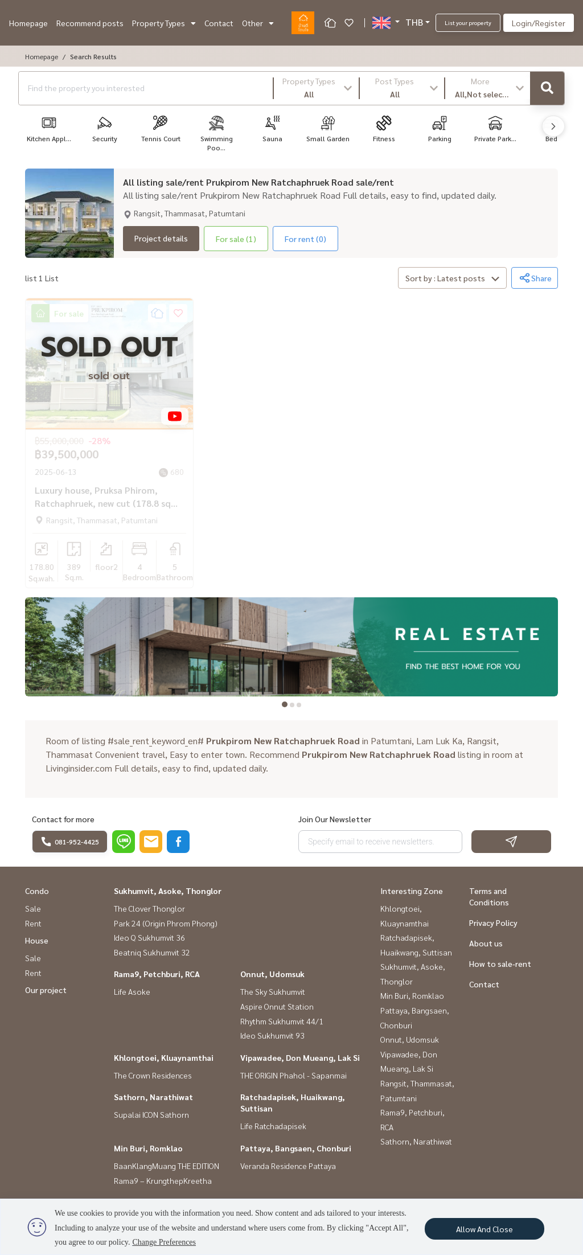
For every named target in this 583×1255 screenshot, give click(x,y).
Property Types (164, 23)
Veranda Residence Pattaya (288, 1165)
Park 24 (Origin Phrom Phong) (165, 923)
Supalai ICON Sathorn (151, 1114)
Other (258, 23)
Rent (33, 923)
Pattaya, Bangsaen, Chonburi (295, 1148)
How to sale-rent (500, 963)
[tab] (285, 704)
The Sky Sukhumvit (272, 991)
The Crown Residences (153, 1075)
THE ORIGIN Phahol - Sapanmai (293, 1075)
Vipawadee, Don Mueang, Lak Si (300, 1057)
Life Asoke (132, 991)
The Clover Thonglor (149, 908)
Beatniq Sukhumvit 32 (152, 952)
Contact (218, 23)
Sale (33, 908)
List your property (468, 22)
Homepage (28, 23)
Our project (46, 990)
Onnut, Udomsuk (272, 974)
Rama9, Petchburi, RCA (157, 974)
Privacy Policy (493, 922)
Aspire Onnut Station (277, 1006)
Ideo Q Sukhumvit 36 (149, 937)
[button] (316, 88)
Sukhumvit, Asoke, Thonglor (167, 890)
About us (486, 943)
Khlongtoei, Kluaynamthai (164, 1057)
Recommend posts (90, 23)
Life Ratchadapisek (273, 1126)
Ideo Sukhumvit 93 (272, 1035)
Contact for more (63, 819)
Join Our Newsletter (334, 819)
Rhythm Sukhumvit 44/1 (281, 1021)
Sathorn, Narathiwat (153, 1097)
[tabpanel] (291, 647)
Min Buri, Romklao (148, 1148)
